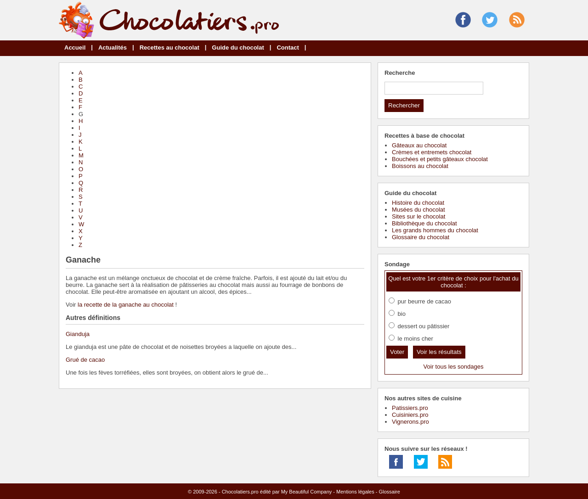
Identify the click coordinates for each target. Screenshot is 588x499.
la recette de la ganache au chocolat (126, 304)
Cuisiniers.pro (410, 414)
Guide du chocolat (238, 47)
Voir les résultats (439, 351)
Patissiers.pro (410, 407)
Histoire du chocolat (418, 202)
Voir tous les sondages (454, 366)
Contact (288, 47)
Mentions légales (355, 491)
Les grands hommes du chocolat (435, 230)
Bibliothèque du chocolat (424, 223)
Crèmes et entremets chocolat (431, 152)
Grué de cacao (85, 359)
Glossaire (389, 491)
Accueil (74, 47)
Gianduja (78, 334)
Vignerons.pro (410, 421)
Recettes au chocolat (169, 47)
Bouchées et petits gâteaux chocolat (440, 159)
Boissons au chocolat (420, 166)
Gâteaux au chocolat (419, 145)
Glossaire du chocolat (420, 237)
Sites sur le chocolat (418, 216)
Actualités (112, 47)
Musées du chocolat (418, 209)
